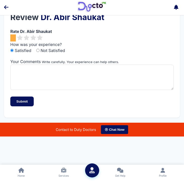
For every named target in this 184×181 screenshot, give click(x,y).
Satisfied (21, 50)
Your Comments (25, 61)
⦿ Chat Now (114, 133)
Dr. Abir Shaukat (72, 17)
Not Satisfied (50, 50)
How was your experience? (36, 44)
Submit (22, 105)
